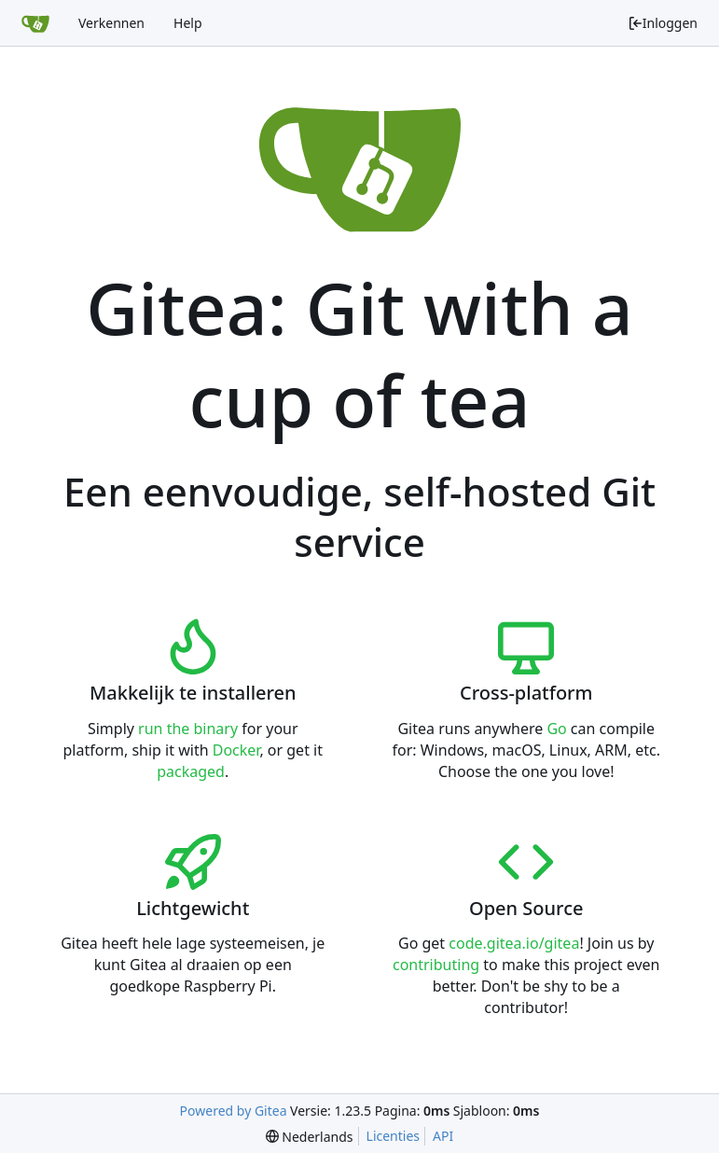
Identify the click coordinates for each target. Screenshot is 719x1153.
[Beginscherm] (35, 23)
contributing (436, 964)
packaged (191, 771)
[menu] (309, 1137)
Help (187, 23)
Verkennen (111, 23)
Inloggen (663, 23)
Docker (236, 750)
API (443, 1136)
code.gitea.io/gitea (514, 943)
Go (556, 728)
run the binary (188, 728)
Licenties (393, 1136)
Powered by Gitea (233, 1110)
